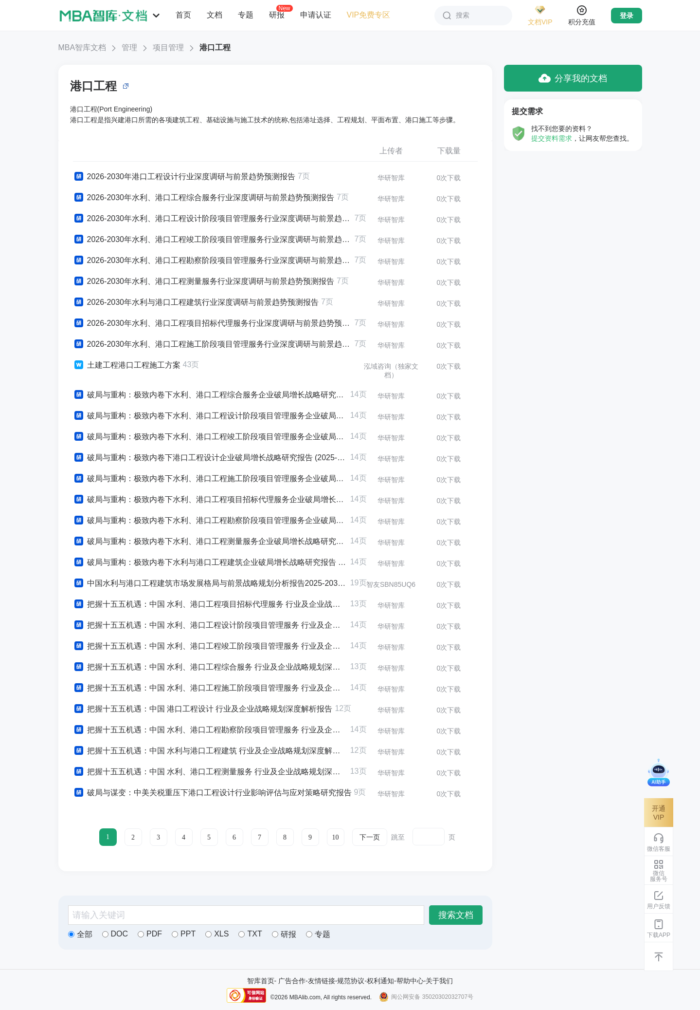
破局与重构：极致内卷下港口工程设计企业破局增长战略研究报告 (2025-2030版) (210, 457)
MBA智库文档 (82, 47)
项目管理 (168, 47)
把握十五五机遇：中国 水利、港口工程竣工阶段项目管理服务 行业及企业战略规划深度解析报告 (210, 646)
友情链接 (321, 981)
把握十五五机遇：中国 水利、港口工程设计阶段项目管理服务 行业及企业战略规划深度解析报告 (210, 625)
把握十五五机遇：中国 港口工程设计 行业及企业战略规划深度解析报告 (203, 709)
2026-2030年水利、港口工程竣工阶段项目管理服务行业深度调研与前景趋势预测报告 (212, 239)
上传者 (391, 151)
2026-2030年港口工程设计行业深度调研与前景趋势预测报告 (184, 176)
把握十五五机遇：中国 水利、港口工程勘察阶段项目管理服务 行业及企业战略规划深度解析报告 (210, 730)
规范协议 (350, 981)
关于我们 (439, 981)
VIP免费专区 (369, 15)
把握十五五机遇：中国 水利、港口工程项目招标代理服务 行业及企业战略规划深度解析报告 (210, 604)
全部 (80, 934)
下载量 (449, 151)
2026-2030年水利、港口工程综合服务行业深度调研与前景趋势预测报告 (204, 197)
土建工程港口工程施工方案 (126, 365)
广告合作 (291, 981)
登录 (626, 15)
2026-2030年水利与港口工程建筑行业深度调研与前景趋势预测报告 (196, 302)
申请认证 (315, 15)
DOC (115, 934)
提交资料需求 (551, 138)
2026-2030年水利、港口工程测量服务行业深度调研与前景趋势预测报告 (204, 281)
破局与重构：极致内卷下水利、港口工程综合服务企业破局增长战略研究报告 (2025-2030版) (210, 395)
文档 (214, 15)
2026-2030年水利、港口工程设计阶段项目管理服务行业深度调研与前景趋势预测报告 (212, 218)
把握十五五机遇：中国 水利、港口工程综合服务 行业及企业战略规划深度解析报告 (210, 667)
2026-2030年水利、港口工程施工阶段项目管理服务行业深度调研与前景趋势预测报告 (212, 344)
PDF (150, 934)
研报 (277, 14)
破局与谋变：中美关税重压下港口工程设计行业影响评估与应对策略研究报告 (212, 792)
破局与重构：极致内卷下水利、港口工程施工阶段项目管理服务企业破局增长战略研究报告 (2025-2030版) (210, 478)
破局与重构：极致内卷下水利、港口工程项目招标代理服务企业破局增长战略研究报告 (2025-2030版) (210, 499)
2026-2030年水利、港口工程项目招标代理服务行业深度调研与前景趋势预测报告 (212, 323)
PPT (184, 934)
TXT (250, 934)
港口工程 (215, 47)
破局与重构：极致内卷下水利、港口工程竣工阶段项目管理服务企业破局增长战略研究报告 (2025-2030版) (210, 436)
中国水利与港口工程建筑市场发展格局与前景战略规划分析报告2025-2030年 (210, 583)
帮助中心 (410, 981)
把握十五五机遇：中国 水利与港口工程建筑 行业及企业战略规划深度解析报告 (210, 751)
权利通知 (380, 981)
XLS (217, 934)
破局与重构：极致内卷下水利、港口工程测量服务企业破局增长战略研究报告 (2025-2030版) (210, 541)
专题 (245, 15)
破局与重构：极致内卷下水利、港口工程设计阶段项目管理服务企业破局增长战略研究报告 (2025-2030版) (210, 416)
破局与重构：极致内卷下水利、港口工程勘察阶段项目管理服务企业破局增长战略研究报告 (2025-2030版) (210, 520)
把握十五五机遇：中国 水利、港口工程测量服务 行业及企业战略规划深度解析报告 (210, 772)
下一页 (369, 837)
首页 (183, 15)
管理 (129, 47)
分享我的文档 (572, 78)
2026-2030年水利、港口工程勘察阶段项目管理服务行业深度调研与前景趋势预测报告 (212, 260)
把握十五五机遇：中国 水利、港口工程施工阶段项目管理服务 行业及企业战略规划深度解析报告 (210, 688)
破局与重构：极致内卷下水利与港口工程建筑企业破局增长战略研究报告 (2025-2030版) (210, 562)
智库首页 (260, 981)
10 (335, 837)
